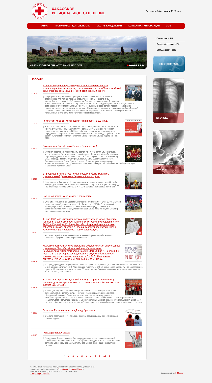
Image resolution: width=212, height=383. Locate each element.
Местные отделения (109, 25)
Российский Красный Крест (70, 369)
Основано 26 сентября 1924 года (163, 11)
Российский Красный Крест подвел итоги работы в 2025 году (75, 120)
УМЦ (168, 25)
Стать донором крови (166, 50)
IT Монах (179, 373)
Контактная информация (144, 25)
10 (105, 355)
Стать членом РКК (165, 38)
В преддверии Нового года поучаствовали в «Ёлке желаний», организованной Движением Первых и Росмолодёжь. (76, 175)
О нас (44, 25)
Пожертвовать (169, 64)
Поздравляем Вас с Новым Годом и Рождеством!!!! (70, 146)
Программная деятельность (72, 25)
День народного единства (56, 332)
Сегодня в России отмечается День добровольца (69, 310)
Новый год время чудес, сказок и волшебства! (67, 196)
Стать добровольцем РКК (168, 44)
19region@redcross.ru (40, 374)
